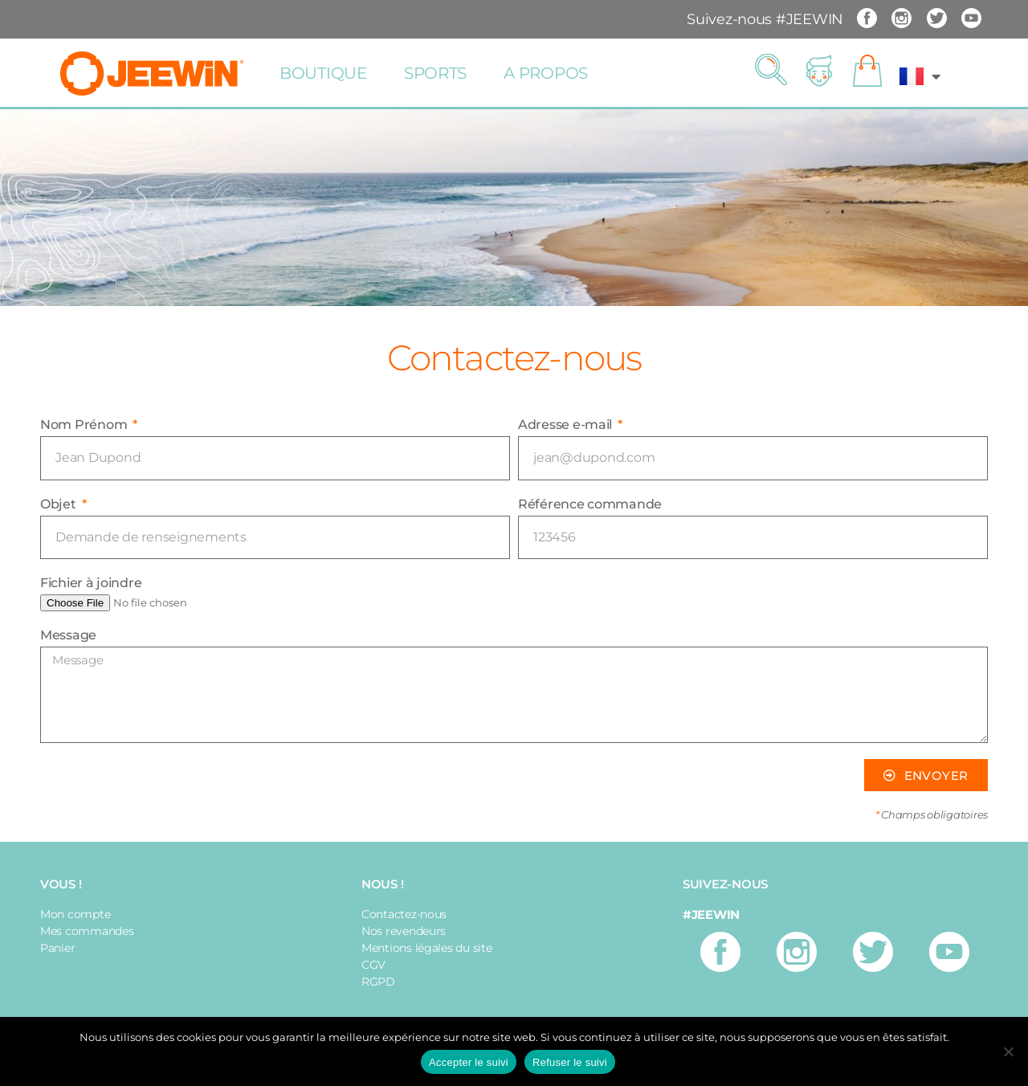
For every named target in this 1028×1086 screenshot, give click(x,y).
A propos (546, 73)
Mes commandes (87, 931)
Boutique (323, 73)
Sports (435, 73)
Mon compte (75, 914)
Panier (57, 948)
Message (68, 635)
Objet (59, 504)
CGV (373, 964)
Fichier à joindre (90, 582)
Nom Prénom (85, 424)
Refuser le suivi (569, 1062)
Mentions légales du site (426, 948)
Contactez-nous (404, 914)
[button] (771, 71)
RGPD (378, 981)
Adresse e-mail (566, 424)
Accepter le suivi (468, 1062)
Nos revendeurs (403, 931)
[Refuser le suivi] (1008, 1051)
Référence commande (590, 504)
